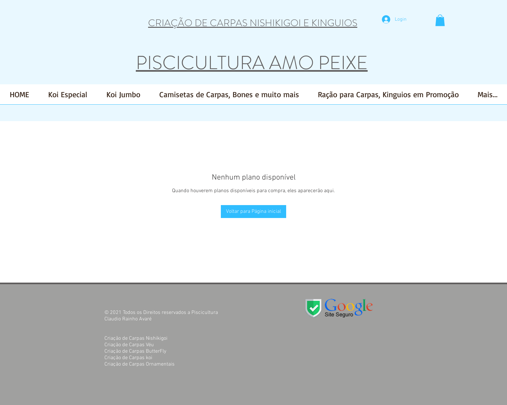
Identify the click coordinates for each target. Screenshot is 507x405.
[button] (440, 20)
